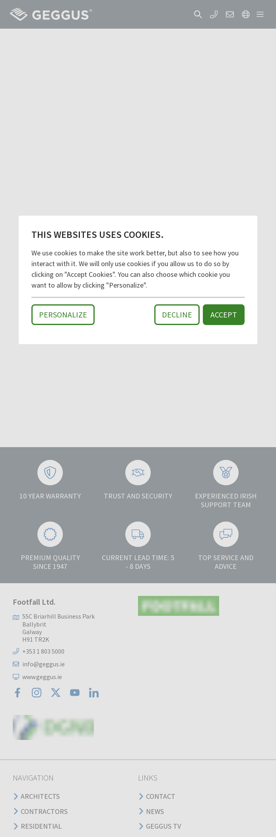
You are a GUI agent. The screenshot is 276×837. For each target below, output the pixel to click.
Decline (177, 314)
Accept (223, 314)
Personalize (63, 314)
